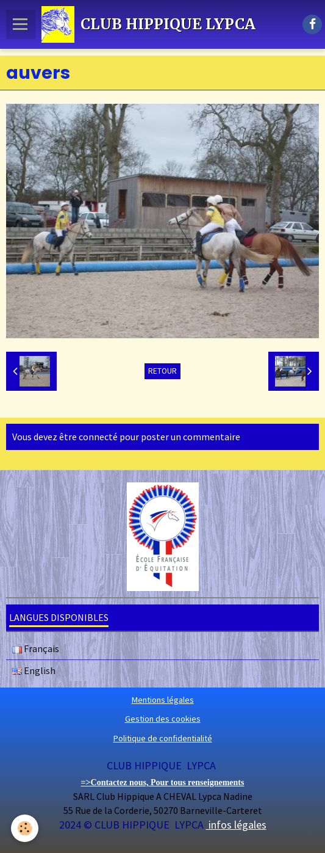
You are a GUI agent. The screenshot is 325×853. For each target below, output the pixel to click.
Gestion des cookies (163, 718)
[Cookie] (24, 828)
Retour (162, 371)
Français (35, 648)
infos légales (236, 825)
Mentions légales (163, 699)
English (33, 670)
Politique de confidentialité (162, 738)
